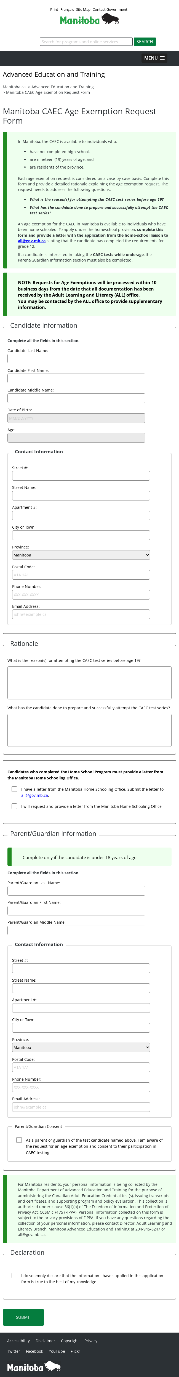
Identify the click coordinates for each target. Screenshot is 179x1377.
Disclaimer (45, 1340)
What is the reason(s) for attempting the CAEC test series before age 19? (73, 660)
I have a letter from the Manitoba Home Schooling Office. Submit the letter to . (92, 792)
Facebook (34, 1351)
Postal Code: (23, 566)
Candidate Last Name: (27, 350)
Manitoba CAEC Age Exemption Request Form (48, 92)
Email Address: (26, 606)
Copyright (70, 1340)
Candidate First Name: (28, 370)
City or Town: (24, 527)
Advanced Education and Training (62, 86)
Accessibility (18, 1340)
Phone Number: (26, 586)
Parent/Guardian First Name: (34, 902)
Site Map (83, 9)
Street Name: (24, 487)
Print (54, 9)
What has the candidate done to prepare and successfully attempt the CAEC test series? (88, 707)
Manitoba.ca (14, 86)
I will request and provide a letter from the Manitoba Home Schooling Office (91, 806)
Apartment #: (24, 507)
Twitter (13, 1351)
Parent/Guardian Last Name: (33, 882)
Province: (20, 547)
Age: (11, 429)
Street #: (20, 467)
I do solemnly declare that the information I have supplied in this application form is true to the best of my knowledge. (92, 1278)
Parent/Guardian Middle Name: (36, 922)
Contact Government (110, 9)
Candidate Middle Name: (30, 390)
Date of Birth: (19, 409)
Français (67, 9)
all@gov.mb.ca (32, 240)
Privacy (90, 1340)
